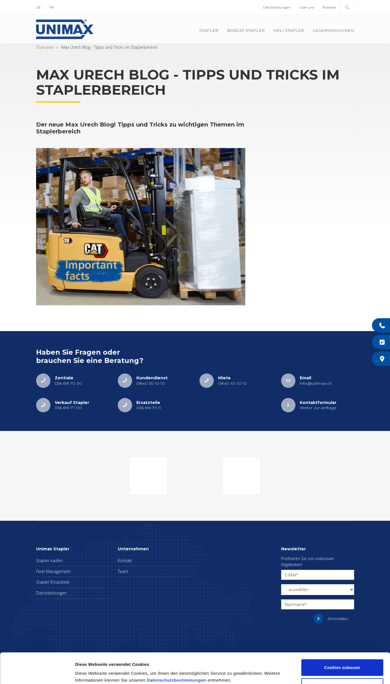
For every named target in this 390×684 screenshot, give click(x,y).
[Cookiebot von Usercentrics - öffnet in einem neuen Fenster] (37, 673)
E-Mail (290, 575)
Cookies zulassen (342, 644)
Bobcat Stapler (246, 30)
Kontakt (329, 7)
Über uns (306, 7)
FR (52, 7)
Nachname (295, 604)
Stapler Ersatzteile (53, 582)
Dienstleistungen (277, 7)
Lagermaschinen (333, 30)
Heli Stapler (288, 30)
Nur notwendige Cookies (342, 662)
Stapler (208, 30)
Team (123, 571)
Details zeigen (89, 672)
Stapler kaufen (49, 560)
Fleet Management (53, 571)
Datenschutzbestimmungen (176, 656)
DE (38, 7)
